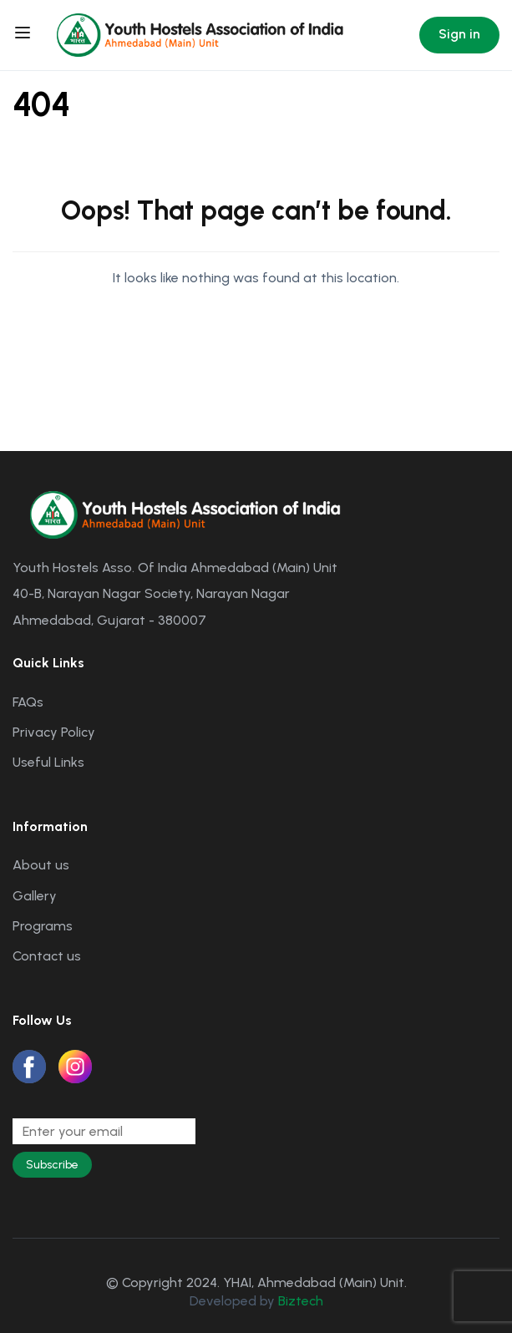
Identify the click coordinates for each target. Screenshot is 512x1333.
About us (41, 865)
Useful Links (48, 762)
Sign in (459, 34)
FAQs (28, 702)
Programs (43, 926)
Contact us (47, 956)
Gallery (35, 896)
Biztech (300, 1301)
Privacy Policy (54, 732)
